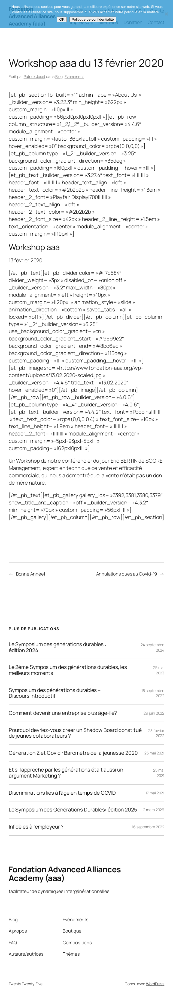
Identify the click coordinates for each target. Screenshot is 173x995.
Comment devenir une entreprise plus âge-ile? (63, 713)
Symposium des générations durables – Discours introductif (55, 693)
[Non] (166, 14)
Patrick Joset (34, 76)
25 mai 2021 (154, 753)
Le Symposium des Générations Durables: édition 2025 (73, 810)
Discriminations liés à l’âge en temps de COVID (62, 793)
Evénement (74, 76)
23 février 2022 (156, 733)
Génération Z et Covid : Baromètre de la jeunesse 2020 (73, 753)
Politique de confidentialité (93, 19)
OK (61, 19)
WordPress (155, 983)
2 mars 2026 (153, 809)
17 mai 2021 (154, 792)
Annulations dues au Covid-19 (126, 574)
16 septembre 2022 (148, 826)
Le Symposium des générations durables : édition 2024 (57, 647)
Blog (59, 76)
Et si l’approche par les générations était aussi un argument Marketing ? (66, 773)
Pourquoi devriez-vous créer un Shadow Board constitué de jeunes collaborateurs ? (75, 733)
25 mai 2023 (158, 670)
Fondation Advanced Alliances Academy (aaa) (65, 874)
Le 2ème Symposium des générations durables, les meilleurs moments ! (68, 670)
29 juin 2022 (154, 713)
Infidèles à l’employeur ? (36, 827)
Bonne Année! (30, 574)
